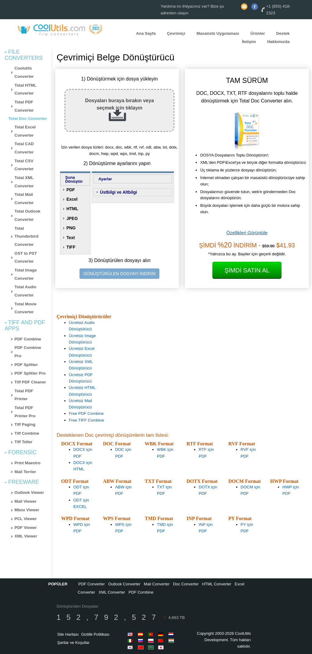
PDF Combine (28, 339)
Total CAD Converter (24, 148)
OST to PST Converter (26, 257)
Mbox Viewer (27, 510)
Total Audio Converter (26, 291)
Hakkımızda (278, 41)
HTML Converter (216, 584)
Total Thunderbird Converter (26, 236)
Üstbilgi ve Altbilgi (118, 192)
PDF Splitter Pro (30, 373)
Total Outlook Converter (28, 215)
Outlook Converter (124, 584)
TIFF (71, 247)
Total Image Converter (26, 274)
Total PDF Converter (24, 106)
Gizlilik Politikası (95, 634)
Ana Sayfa (145, 33)
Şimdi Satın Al (247, 270)
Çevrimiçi (176, 33)
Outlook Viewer (29, 492)
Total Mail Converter (24, 198)
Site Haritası (68, 634)
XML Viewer (26, 536)
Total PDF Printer (24, 395)
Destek (283, 33)
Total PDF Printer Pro (25, 411)
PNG (71, 227)
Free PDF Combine (86, 413)
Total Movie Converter (26, 308)
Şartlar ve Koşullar (73, 642)
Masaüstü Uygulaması (218, 33)
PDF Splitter (26, 364)
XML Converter (112, 592)
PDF (70, 189)
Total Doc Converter (28, 118)
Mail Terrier (25, 471)
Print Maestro (28, 463)
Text (70, 237)
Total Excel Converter (25, 131)
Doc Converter (186, 584)
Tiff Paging (25, 424)
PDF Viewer (26, 527)
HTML (72, 208)
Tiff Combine (27, 433)
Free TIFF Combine (86, 420)
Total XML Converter (24, 181)
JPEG (72, 218)
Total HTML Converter (26, 89)
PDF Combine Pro (28, 351)
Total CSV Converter (24, 165)
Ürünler (257, 33)
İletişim (249, 41)
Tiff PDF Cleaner (30, 382)
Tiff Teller (24, 442)
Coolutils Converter (24, 72)
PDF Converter (91, 584)
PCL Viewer (26, 518)
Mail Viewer (26, 501)
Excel (72, 199)
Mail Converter (157, 584)
